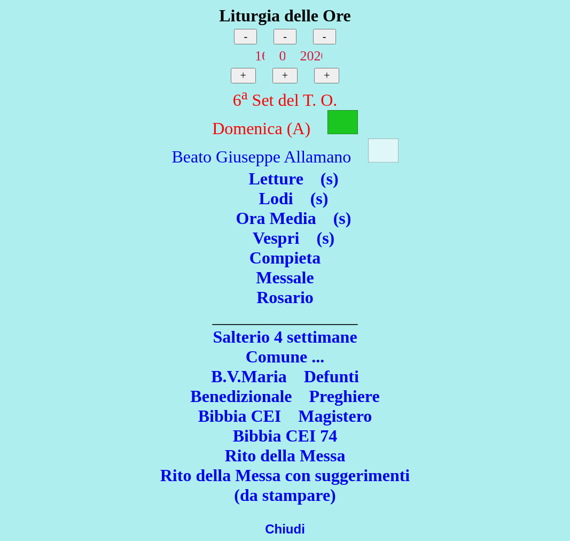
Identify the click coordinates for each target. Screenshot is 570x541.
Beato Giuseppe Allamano (261, 156)
